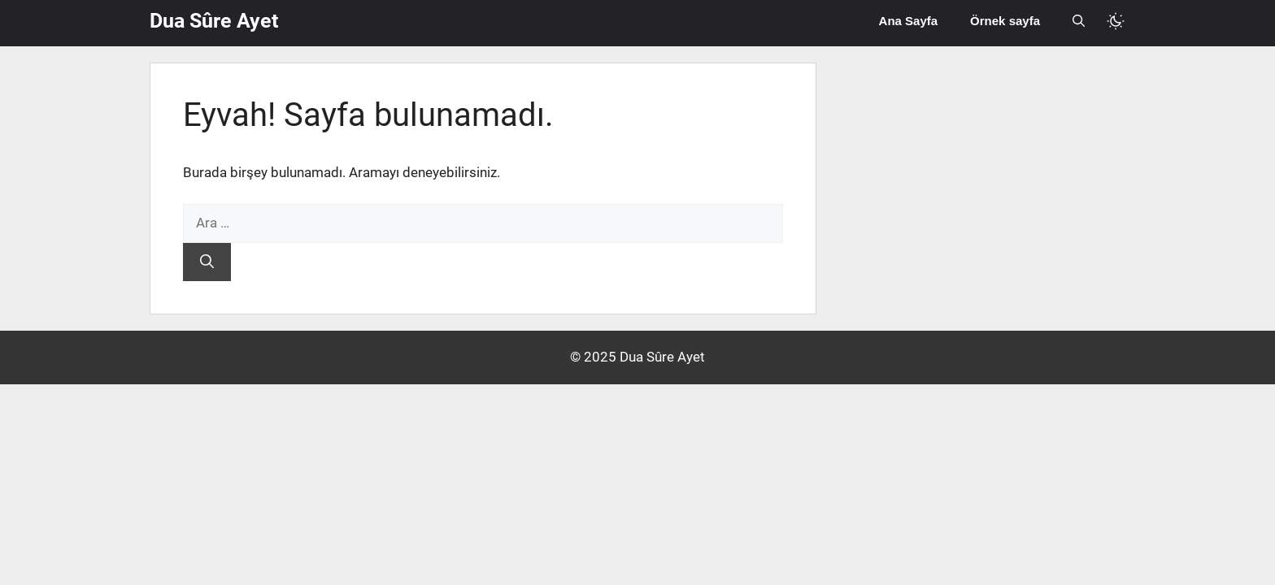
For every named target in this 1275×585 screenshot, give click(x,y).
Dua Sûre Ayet (214, 20)
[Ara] (207, 262)
